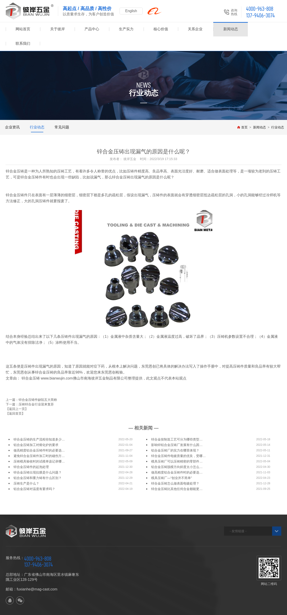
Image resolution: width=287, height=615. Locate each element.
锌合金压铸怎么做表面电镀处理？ (175, 469)
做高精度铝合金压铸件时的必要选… (39, 436)
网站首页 (23, 29)
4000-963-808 (259, 8)
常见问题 (62, 113)
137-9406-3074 (260, 15)
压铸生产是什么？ (26, 469)
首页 (242, 113)
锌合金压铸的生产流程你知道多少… (39, 425)
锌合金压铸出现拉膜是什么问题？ (38, 458)
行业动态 (37, 113)
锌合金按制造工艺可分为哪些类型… (176, 425)
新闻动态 (229, 29)
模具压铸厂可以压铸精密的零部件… (176, 447)
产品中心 (92, 29)
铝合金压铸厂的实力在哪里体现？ (175, 436)
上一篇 (31, 385)
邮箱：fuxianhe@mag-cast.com (31, 575)
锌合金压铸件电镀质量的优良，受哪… (178, 441)
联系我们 (264, 29)
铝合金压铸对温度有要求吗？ (34, 474)
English (132, 11)
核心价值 (160, 29)
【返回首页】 (15, 399)
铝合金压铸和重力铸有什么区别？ (38, 463)
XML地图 (88, 609)
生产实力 (126, 29)
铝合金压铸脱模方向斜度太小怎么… (176, 452)
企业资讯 (12, 113)
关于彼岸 (57, 29)
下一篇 (30, 390)
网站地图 (73, 609)
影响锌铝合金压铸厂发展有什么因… (176, 430)
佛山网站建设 (255, 609)
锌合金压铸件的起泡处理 (31, 452)
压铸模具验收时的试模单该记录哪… (39, 447)
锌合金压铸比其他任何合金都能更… (176, 474)
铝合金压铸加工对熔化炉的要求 (36, 430)
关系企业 (195, 29)
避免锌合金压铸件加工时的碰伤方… (39, 441)
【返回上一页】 (17, 394)
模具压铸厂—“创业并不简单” (171, 463)
